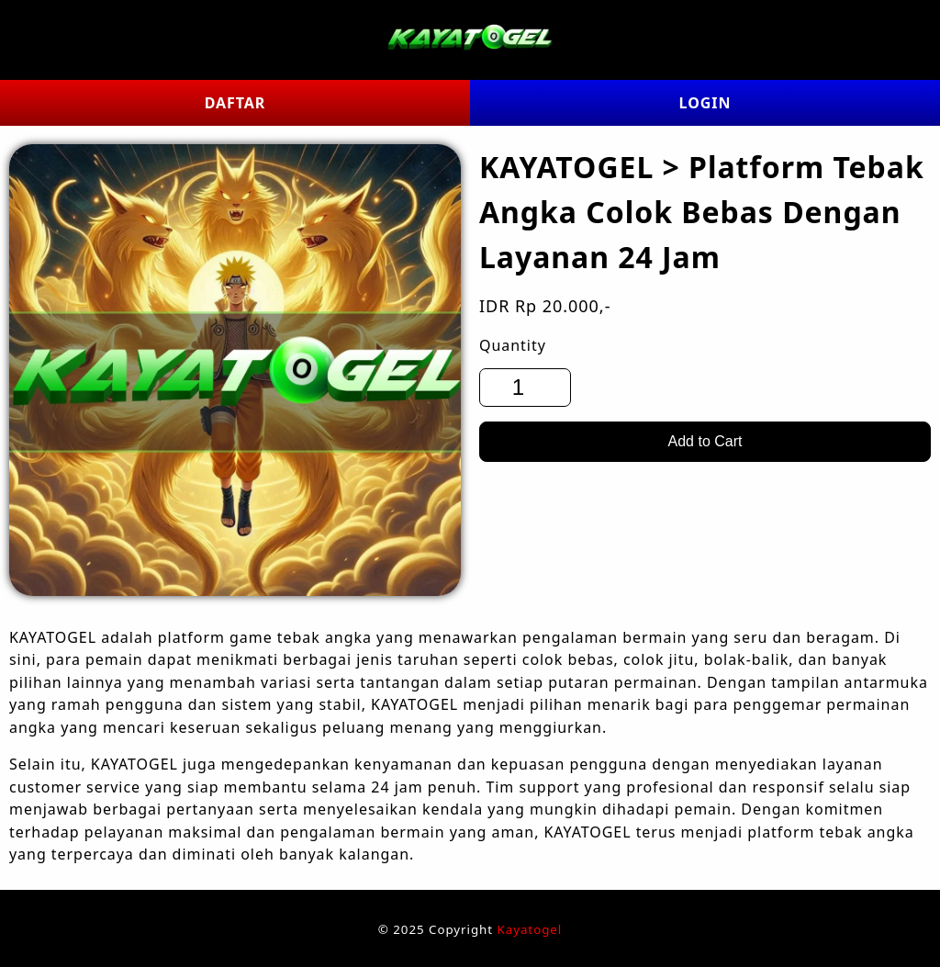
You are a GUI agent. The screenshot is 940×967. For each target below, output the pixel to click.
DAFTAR (235, 103)
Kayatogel (530, 929)
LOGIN (705, 103)
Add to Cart (705, 441)
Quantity (512, 345)
